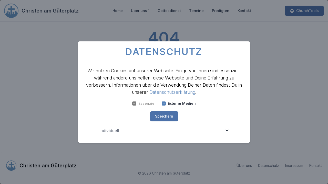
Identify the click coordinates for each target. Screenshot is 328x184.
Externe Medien (179, 103)
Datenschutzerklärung (172, 92)
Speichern (164, 116)
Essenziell (144, 103)
